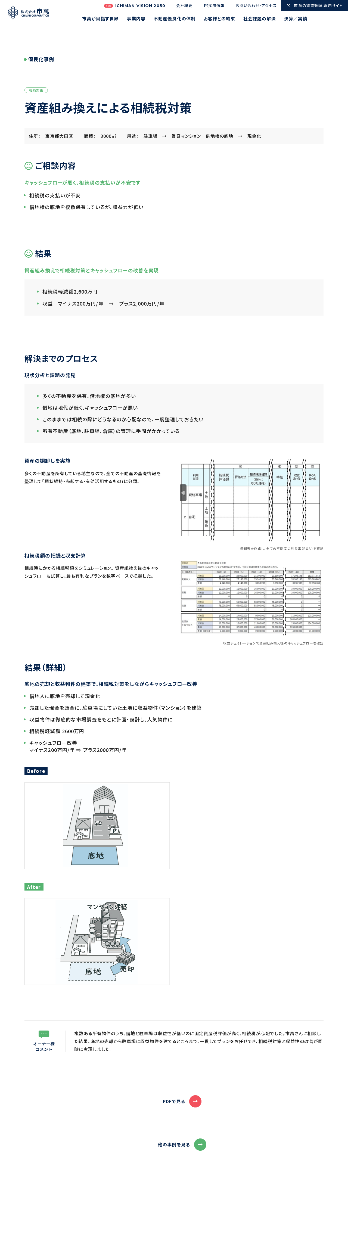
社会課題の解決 (259, 19)
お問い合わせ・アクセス (255, 5)
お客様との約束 (219, 19)
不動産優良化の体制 (174, 19)
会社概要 (184, 5)
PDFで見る (174, 1101)
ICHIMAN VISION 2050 (134, 5)
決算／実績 (295, 19)
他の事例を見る (174, 1144)
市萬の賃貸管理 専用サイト (314, 5)
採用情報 (214, 5)
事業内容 (136, 19)
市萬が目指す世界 (100, 19)
